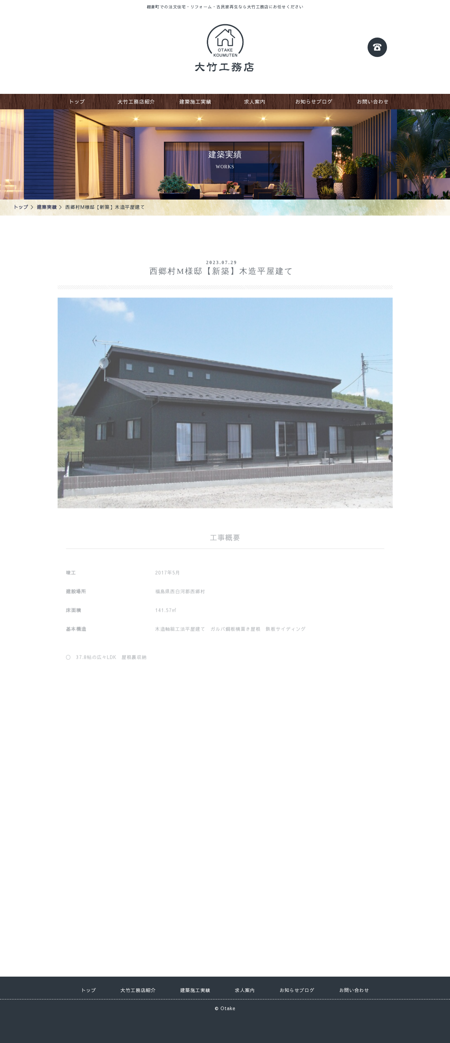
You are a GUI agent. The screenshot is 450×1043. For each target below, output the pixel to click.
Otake (228, 1005)
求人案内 (254, 101)
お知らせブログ (314, 101)
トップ (77, 101)
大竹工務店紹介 (136, 101)
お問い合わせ (373, 101)
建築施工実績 (195, 101)
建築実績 (47, 207)
